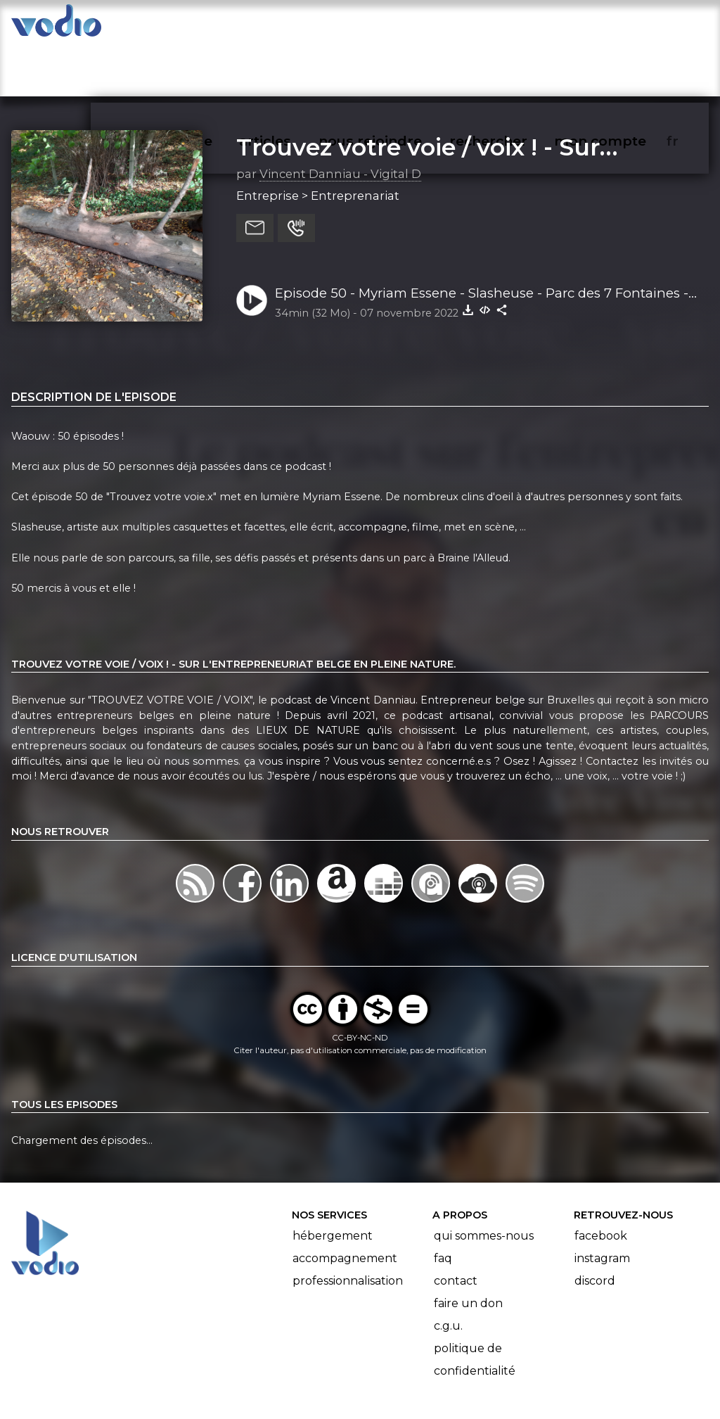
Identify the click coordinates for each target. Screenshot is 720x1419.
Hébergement (332, 1181)
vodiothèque (201, 25)
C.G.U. (448, 1271)
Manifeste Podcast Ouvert (400, 1368)
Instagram (602, 1204)
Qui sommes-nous (484, 1181)
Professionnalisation (347, 1226)
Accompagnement (344, 1204)
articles (297, 25)
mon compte (623, 25)
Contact (455, 1226)
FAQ (443, 1204)
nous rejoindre (399, 25)
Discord (594, 1226)
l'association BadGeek (239, 1388)
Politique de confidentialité (474, 1305)
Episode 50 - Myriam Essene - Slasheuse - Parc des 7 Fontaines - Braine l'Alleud (481, 239)
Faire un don (468, 1249)
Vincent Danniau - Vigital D (340, 119)
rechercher (514, 25)
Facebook (600, 1181)
